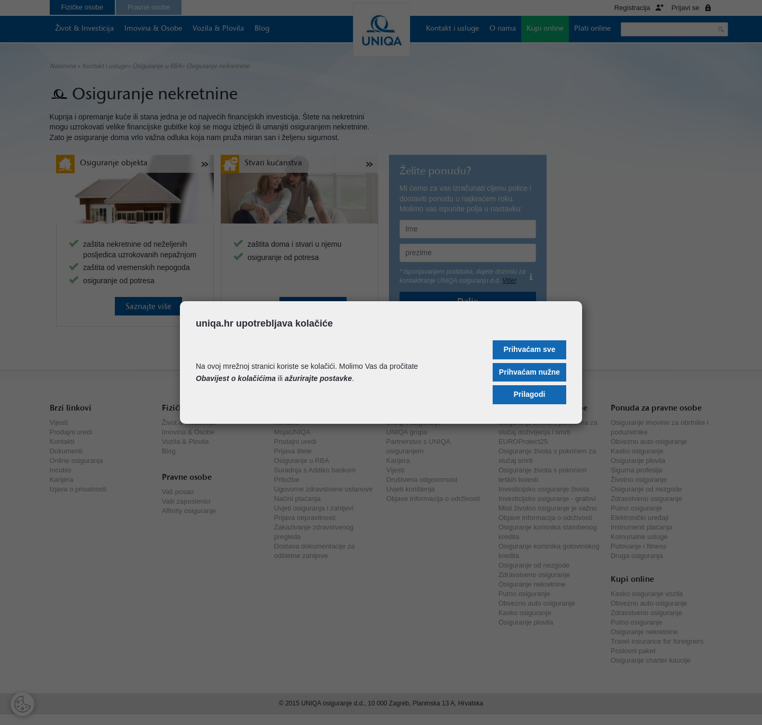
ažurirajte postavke (318, 378)
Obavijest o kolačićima (236, 378)
